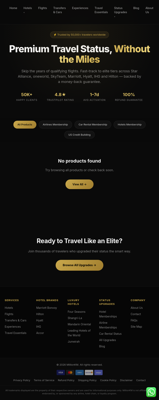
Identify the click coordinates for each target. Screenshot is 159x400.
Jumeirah (74, 341)
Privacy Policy (21, 380)
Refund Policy (66, 380)
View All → (80, 184)
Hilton (40, 314)
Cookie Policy (108, 380)
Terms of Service (44, 380)
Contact (136, 314)
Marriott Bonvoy (46, 307)
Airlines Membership (55, 124)
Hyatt (39, 320)
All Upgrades (107, 340)
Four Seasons (76, 311)
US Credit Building (79, 134)
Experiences (80, 8)
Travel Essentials (101, 10)
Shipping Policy (87, 380)
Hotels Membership (130, 124)
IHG (38, 326)
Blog (136, 8)
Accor (40, 333)
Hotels (28, 8)
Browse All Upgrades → (79, 265)
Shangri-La (75, 318)
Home (13, 8)
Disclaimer (126, 380)
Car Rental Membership (93, 124)
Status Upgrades (120, 10)
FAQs (134, 320)
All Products (24, 124)
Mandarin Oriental (79, 324)
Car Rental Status (110, 333)
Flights (42, 8)
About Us (149, 10)
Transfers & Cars (59, 10)
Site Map (136, 326)
